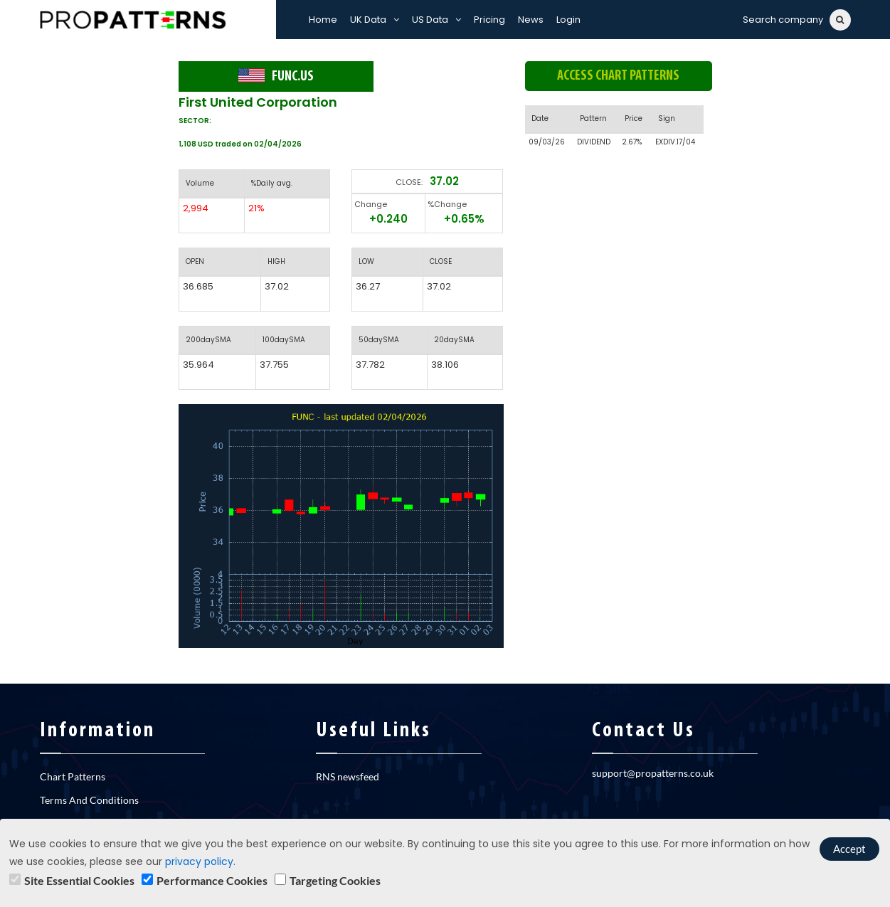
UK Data (374, 19)
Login (568, 19)
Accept (849, 848)
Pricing (489, 19)
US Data (436, 19)
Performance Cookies (212, 880)
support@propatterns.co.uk (653, 773)
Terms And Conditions (89, 800)
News (531, 19)
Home (323, 19)
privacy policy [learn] (199, 861)
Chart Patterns (72, 776)
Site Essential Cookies (79, 880)
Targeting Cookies (335, 880)
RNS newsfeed (347, 776)
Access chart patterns (618, 76)
